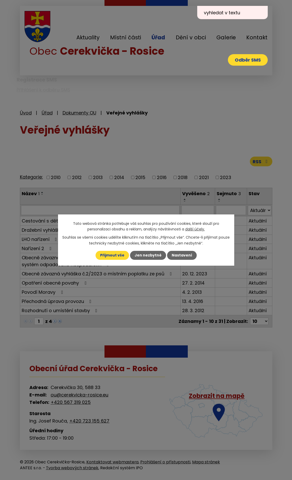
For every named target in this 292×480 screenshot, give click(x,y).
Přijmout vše (112, 255)
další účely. (195, 229)
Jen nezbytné (148, 255)
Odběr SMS (248, 60)
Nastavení (182, 255)
